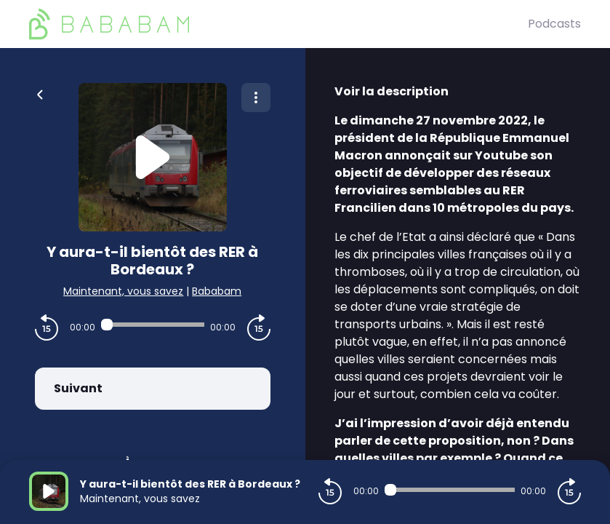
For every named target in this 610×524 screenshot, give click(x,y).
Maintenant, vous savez (123, 291)
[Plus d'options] (255, 97)
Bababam (216, 291)
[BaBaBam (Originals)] (278, 24)
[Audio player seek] (152, 324)
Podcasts (554, 23)
